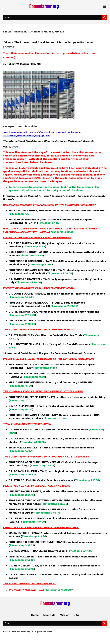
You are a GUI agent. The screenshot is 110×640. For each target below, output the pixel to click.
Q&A (76, 614)
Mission (64, 614)
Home (35, 614)
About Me (49, 614)
